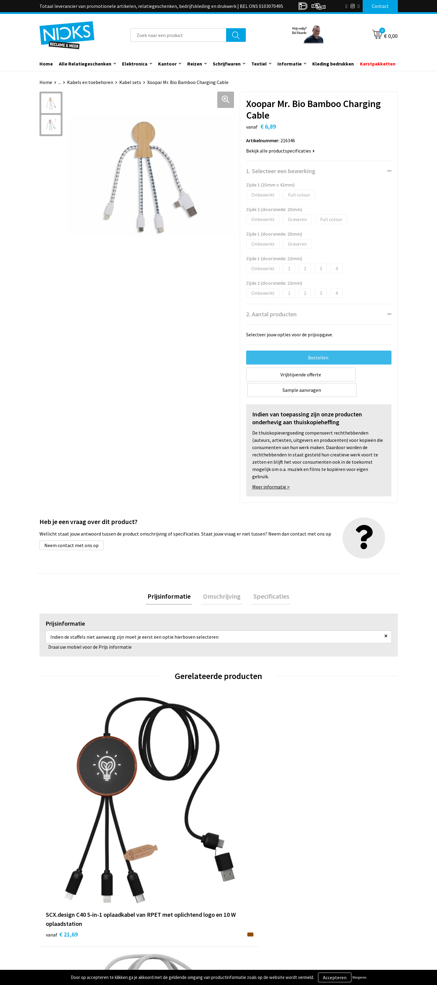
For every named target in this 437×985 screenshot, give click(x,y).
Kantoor (167, 64)
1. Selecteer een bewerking (280, 171)
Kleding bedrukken (333, 64)
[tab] (172, 581)
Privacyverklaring (333, 919)
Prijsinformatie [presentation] (172, 581)
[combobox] (178, 35)
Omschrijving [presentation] (222, 581)
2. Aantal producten (271, 314)
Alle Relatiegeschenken (85, 64)
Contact (234, 901)
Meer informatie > (271, 471)
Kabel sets (130, 82)
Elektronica (134, 64)
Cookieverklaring (332, 910)
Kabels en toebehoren (90, 82)
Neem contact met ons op (71, 530)
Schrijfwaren (227, 64)
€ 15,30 (241, 798)
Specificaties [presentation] (268, 581)
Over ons (146, 901)
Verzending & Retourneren (253, 910)
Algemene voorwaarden (339, 901)
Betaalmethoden (244, 919)
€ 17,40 (151, 807)
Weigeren (359, 977)
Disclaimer (326, 928)
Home (46, 64)
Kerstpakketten (377, 64)
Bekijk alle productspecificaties (280, 151)
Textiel (259, 64)
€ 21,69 (62, 807)
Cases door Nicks (154, 919)
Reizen (194, 64)
